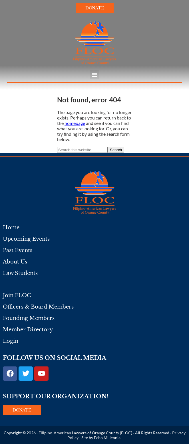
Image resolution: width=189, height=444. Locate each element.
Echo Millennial (108, 437)
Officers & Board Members (38, 307)
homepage (75, 123)
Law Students (20, 273)
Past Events (17, 250)
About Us (15, 262)
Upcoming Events (26, 239)
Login (10, 341)
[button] (94, 74)
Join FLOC (17, 295)
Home (11, 227)
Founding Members (29, 318)
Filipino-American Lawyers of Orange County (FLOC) (85, 432)
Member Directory (28, 330)
